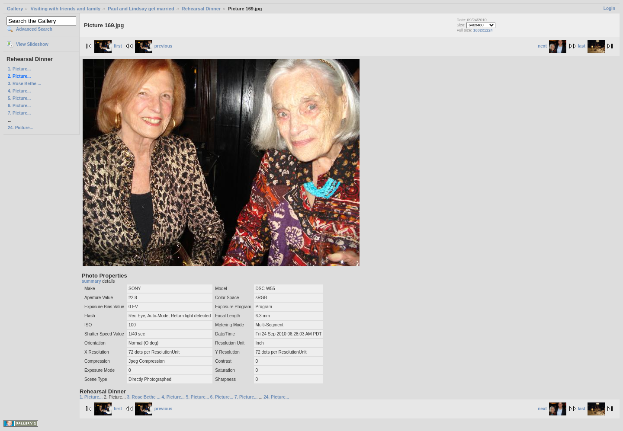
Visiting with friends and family (65, 8)
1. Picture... (19, 69)
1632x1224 (483, 30)
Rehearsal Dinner (201, 8)
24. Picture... (20, 127)
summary (92, 281)
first (108, 46)
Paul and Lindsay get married (141, 8)
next (552, 46)
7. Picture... (19, 113)
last (591, 46)
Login (609, 8)
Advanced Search (34, 29)
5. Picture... (19, 98)
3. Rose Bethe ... (24, 83)
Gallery (15, 8)
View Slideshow (32, 44)
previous (154, 46)
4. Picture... (19, 91)
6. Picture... (19, 105)
